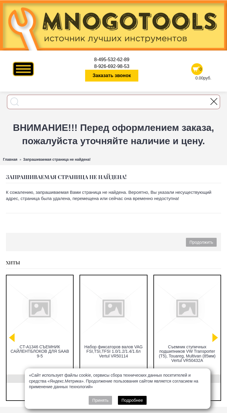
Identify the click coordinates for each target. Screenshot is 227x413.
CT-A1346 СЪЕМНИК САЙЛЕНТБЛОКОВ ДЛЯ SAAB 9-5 (40, 351)
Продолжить (201, 242)
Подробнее (132, 400)
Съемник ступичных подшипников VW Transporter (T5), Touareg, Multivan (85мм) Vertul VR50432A (187, 353)
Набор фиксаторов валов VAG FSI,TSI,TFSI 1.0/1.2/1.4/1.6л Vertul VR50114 (113, 351)
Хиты (13, 263)
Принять (100, 400)
